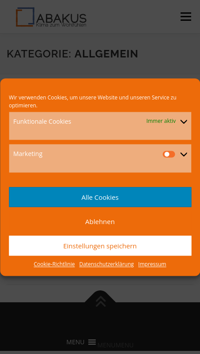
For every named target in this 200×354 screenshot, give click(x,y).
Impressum (152, 264)
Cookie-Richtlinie (54, 264)
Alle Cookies (99, 197)
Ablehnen (100, 221)
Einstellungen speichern (100, 245)
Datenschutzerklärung (106, 264)
